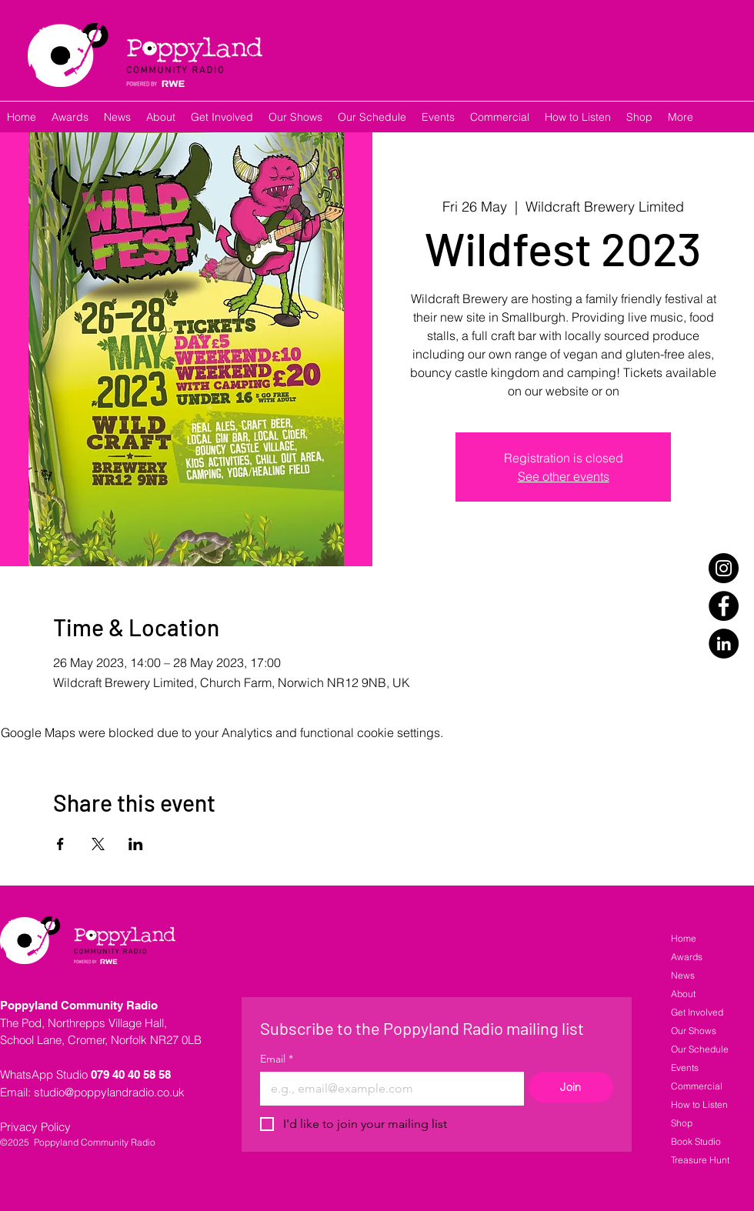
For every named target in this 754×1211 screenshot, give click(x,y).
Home (683, 938)
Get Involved (697, 1012)
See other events (563, 476)
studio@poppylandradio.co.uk (109, 1092)
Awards (686, 956)
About (683, 993)
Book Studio (696, 1141)
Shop (681, 1123)
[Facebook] (724, 606)
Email (276, 1059)
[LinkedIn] (724, 644)
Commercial (696, 1086)
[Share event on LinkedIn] (135, 844)
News (683, 975)
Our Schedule (700, 1049)
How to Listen (699, 1104)
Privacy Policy (35, 1126)
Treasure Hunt (700, 1160)
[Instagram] (724, 568)
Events (685, 1067)
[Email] (387, 1088)
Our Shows (693, 1030)
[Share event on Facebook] (60, 844)
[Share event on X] (98, 844)
